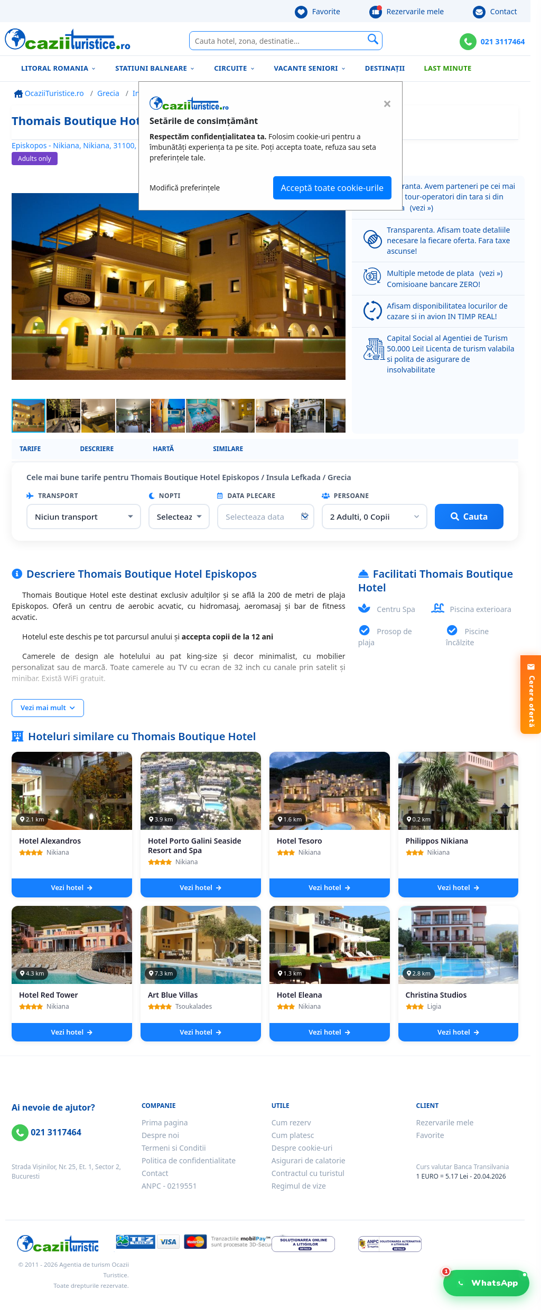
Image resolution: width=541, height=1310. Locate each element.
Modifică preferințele (185, 188)
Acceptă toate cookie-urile (332, 188)
